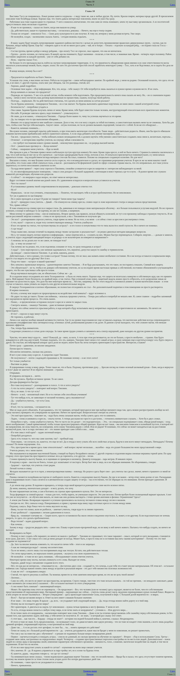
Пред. (7, 5)
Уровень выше (90, 671)
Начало (89, 674)
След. (172, 5)
